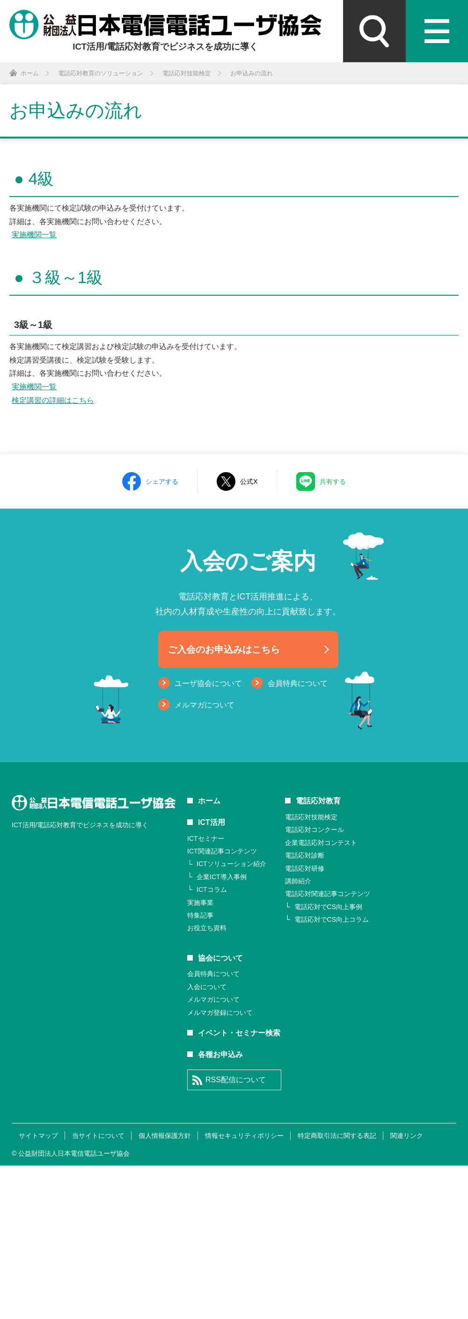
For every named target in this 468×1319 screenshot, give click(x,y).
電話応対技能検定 (311, 817)
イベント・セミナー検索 (239, 1033)
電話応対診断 (304, 855)
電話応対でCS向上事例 (328, 907)
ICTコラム (212, 889)
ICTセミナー (205, 838)
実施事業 (200, 902)
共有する (333, 481)
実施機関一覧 (34, 235)
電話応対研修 (304, 868)
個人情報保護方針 (165, 1135)
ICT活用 (211, 822)
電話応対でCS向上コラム (331, 919)
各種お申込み (220, 1054)
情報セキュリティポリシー (244, 1135)
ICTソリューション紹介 (231, 863)
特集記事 (200, 915)
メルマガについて (204, 705)
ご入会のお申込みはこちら (224, 649)
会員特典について (298, 683)
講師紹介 (298, 881)
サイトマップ (38, 1135)
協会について (220, 958)
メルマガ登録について (220, 1012)
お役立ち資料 (207, 928)
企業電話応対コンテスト (321, 842)
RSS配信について (235, 1080)
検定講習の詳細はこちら (53, 400)
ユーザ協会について (208, 683)
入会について (207, 987)
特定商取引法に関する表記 (337, 1135)
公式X (248, 481)
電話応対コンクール (314, 829)
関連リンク (406, 1135)
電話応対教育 (318, 801)
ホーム (209, 801)
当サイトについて (98, 1135)
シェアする (162, 481)
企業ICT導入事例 (222, 877)
